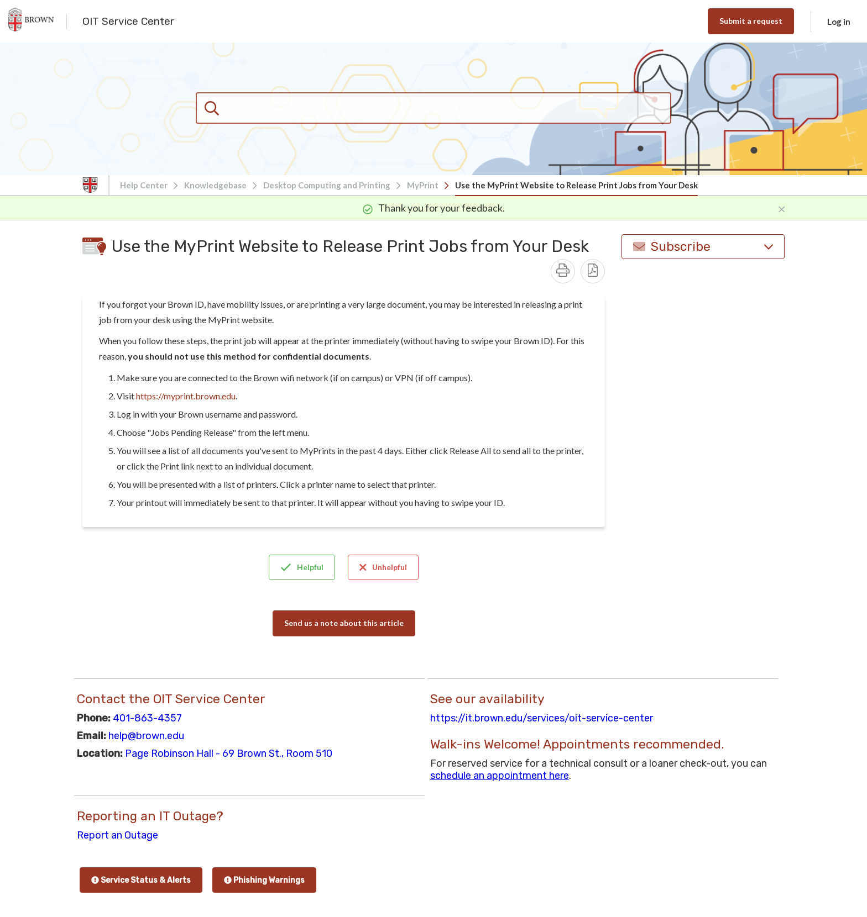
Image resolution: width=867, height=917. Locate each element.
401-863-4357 (147, 718)
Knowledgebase (215, 185)
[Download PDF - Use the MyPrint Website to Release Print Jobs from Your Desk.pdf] (593, 271)
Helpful (301, 567)
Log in (838, 22)
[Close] (782, 208)
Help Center (144, 185)
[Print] (563, 271)
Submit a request (750, 20)
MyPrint (422, 185)
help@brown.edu (146, 736)
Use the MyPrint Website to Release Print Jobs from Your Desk (576, 185)
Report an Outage (117, 835)
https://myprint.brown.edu (186, 396)
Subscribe (703, 247)
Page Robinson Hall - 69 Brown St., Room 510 (228, 753)
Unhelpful (383, 567)
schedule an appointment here (499, 776)
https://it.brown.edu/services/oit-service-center (541, 718)
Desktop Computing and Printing (326, 185)
